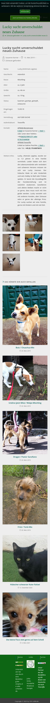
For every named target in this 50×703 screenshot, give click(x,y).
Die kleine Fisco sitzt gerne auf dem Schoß (25, 639)
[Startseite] (3, 36)
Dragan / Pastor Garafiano (25, 457)
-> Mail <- (41, 131)
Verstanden (25, 11)
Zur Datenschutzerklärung (25, 18)
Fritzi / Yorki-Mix (25, 527)
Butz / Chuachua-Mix (25, 347)
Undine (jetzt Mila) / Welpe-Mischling (25, 403)
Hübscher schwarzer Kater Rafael (25, 584)
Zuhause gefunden (13, 60)
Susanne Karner (12, 57)
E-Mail (20, 131)
